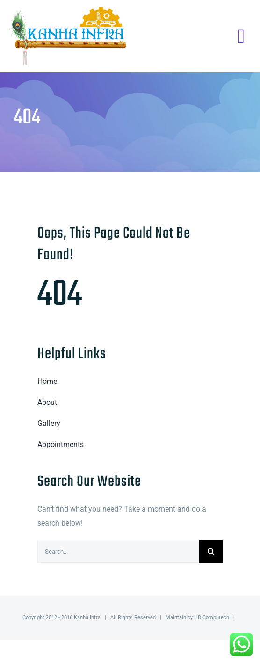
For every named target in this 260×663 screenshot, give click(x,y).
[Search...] (118, 551)
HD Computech (211, 617)
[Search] (211, 551)
